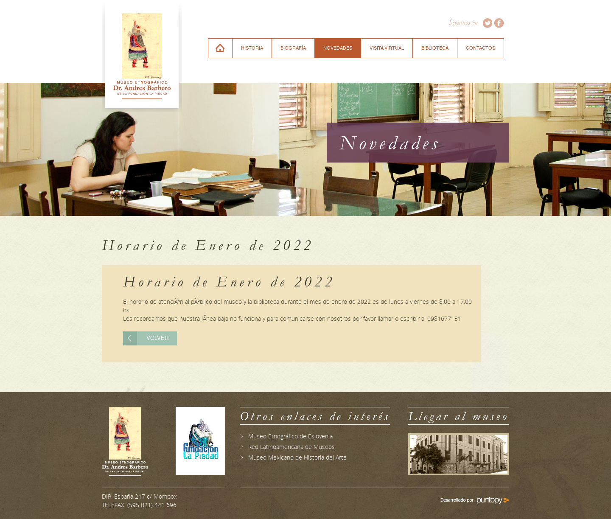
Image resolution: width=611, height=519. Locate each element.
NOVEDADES (337, 48)
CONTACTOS (480, 48)
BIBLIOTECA (434, 48)
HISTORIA (252, 48)
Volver (157, 338)
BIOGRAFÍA (293, 48)
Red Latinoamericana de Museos (291, 447)
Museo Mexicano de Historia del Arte (297, 457)
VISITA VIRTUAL (387, 48)
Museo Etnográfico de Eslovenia (290, 436)
